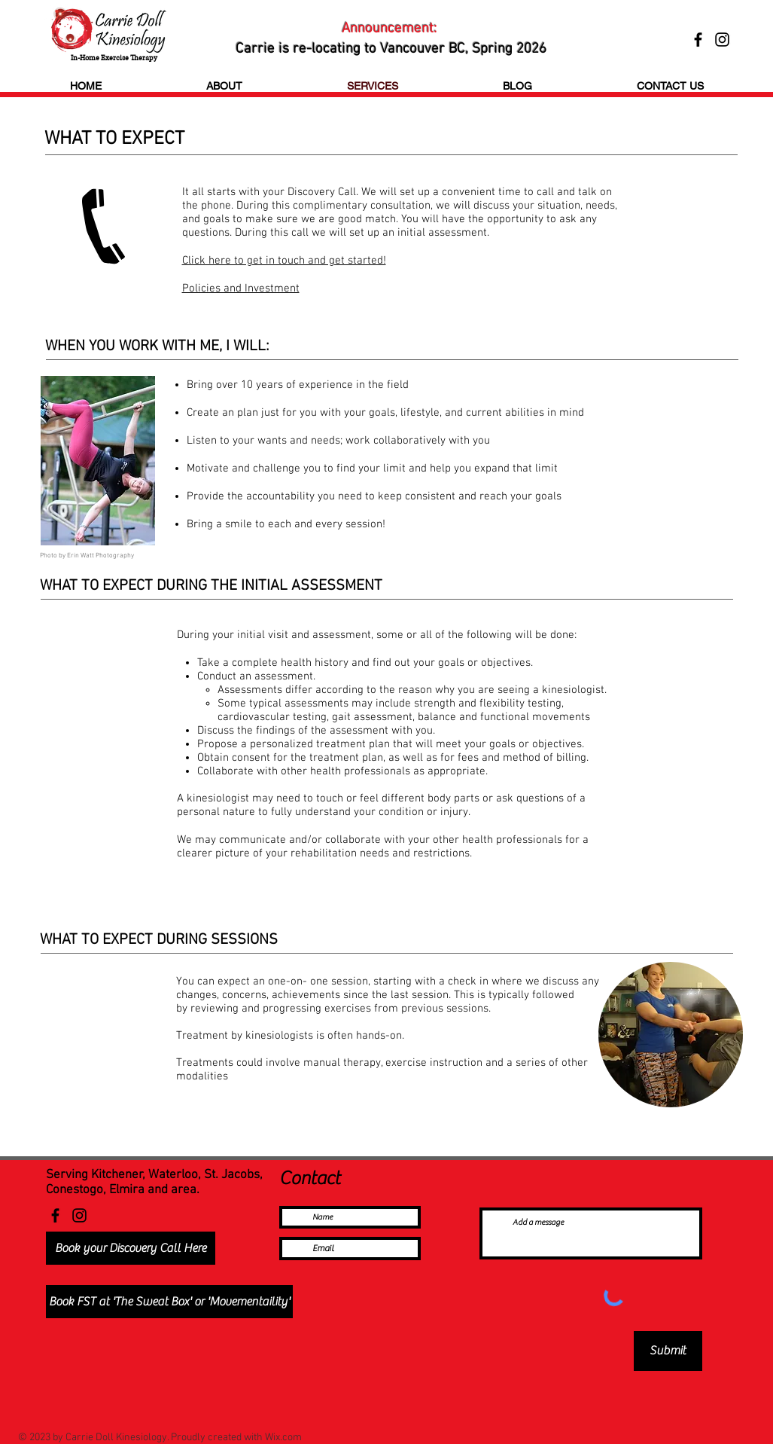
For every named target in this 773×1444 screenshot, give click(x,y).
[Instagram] (79, 1215)
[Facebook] (55, 1215)
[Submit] (668, 1351)
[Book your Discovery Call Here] (130, 1248)
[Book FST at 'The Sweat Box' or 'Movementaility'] (169, 1301)
